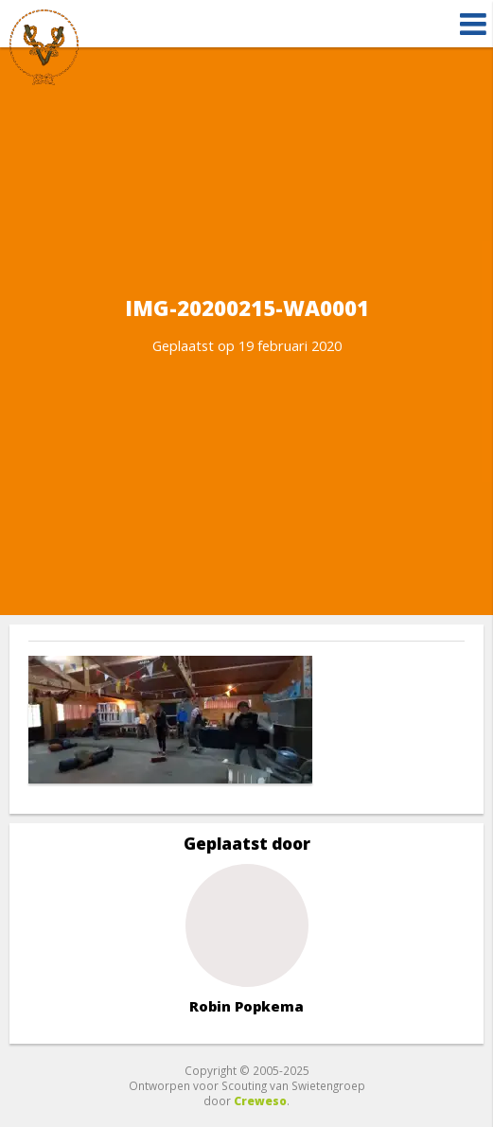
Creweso (260, 1100)
